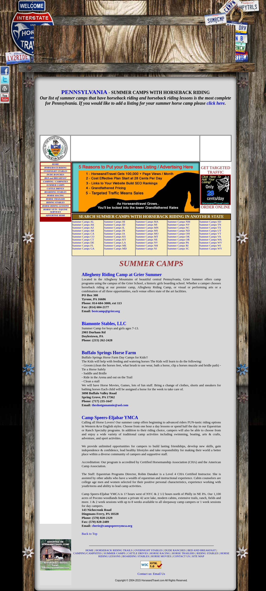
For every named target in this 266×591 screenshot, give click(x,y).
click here (215, 103)
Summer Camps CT (83, 239)
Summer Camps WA (210, 239)
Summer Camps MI (146, 224)
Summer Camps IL (114, 227)
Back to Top (89, 534)
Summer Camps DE (83, 242)
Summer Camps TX (210, 227)
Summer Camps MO (147, 233)
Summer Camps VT (210, 233)
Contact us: (145, 574)
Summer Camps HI (114, 221)
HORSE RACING (55, 195)
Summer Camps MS (147, 230)
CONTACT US (181, 556)
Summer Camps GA (83, 248)
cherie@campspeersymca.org (112, 526)
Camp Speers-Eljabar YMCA (110, 417)
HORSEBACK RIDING (55, 167)
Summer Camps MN (147, 227)
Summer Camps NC (179, 227)
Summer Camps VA (210, 236)
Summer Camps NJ (146, 248)
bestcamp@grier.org (106, 311)
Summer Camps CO (83, 236)
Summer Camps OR (179, 239)
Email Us (159, 574)
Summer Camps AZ (83, 227)
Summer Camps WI (210, 245)
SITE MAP (198, 556)
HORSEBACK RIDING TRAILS (114, 550)
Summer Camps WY (210, 248)
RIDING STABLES (55, 202)
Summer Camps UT (210, 230)
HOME (55, 164)
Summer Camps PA (178, 242)
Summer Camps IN (114, 230)
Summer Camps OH (179, 233)
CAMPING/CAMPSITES (87, 553)
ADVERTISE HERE (55, 215)
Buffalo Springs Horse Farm (109, 352)
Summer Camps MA (147, 221)
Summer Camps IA (114, 233)
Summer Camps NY (179, 224)
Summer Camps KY (115, 239)
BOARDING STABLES (55, 192)
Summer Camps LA (115, 242)
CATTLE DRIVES (55, 188)
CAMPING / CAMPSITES (55, 181)
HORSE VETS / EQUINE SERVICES (55, 210)
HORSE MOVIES (161, 556)
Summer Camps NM (179, 221)
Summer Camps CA (83, 233)
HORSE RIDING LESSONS (55, 206)
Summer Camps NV (147, 242)
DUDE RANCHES (55, 174)
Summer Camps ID (114, 224)
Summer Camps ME (115, 245)
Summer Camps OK (179, 236)
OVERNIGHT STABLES (55, 171)
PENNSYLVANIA (84, 92)
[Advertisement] (135, 7)
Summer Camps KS (115, 236)
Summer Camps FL (83, 245)
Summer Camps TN (210, 224)
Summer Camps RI (178, 245)
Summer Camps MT (147, 236)
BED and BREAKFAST (55, 178)
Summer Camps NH (147, 245)
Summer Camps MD (115, 248)
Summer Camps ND (179, 230)
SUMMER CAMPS (55, 185)
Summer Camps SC (178, 248)
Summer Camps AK (83, 224)
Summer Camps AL (83, 221)
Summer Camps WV (210, 242)
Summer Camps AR (83, 230)
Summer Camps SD (210, 221)
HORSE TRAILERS (55, 199)
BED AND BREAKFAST (201, 550)
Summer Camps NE (147, 239)
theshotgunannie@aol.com (110, 405)
